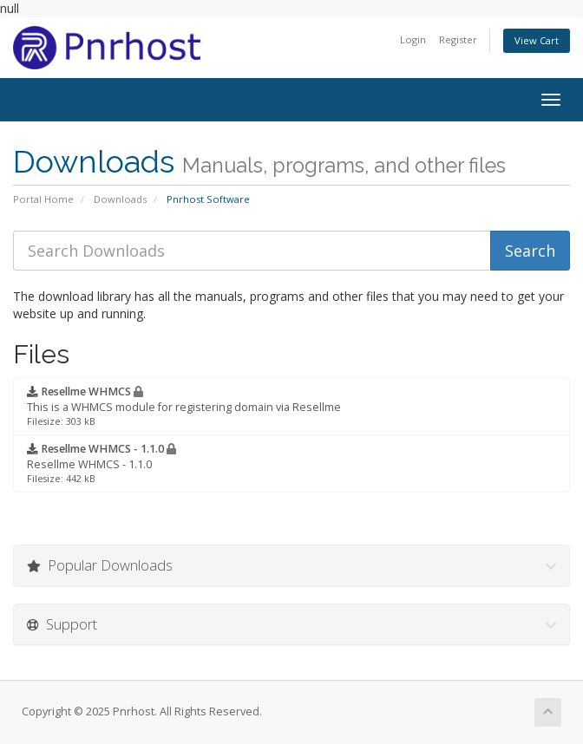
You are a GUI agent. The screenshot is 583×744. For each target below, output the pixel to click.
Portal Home (43, 199)
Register (458, 39)
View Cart (536, 40)
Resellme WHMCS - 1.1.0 (101, 463)
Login (413, 39)
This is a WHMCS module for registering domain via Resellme (184, 405)
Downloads (120, 199)
